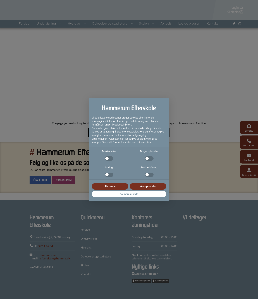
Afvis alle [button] (109, 186)
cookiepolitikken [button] (122, 124)
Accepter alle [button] (148, 186)
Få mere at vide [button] (129, 194)
